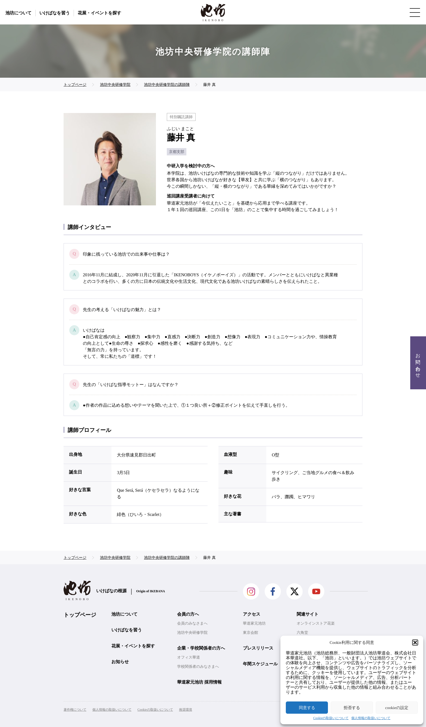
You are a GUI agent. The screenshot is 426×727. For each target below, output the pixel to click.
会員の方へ (188, 614)
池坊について (18, 13)
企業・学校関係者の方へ (201, 648)
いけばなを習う (54, 13)
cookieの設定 (396, 708)
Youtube (316, 591)
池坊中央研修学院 (192, 633)
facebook (273, 591)
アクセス (251, 614)
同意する (307, 708)
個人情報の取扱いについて (370, 718)
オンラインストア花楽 (316, 623)
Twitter (294, 591)
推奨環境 (185, 710)
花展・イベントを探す (99, 13)
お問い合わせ (418, 363)
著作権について (75, 710)
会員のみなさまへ (192, 623)
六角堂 (302, 633)
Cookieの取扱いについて (331, 718)
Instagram (251, 591)
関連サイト (307, 614)
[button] (415, 642)
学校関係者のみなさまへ (198, 667)
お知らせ (120, 661)
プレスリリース (258, 648)
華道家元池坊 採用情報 (199, 682)
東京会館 (250, 633)
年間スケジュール (260, 664)
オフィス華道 (188, 657)
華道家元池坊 (254, 623)
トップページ (80, 615)
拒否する (352, 708)
